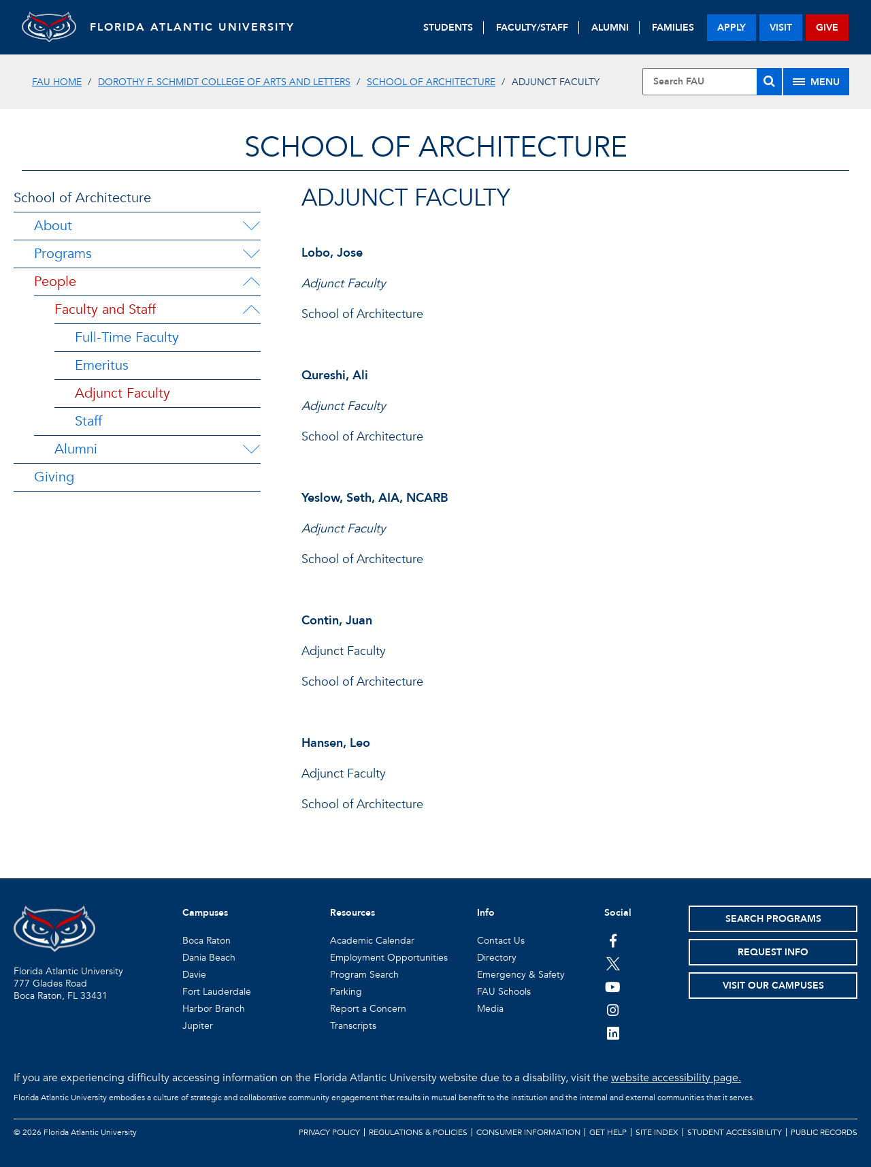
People (55, 281)
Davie (194, 974)
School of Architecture (431, 82)
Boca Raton (206, 940)
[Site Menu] (816, 81)
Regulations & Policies (418, 1132)
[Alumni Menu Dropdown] (251, 449)
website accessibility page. (676, 1077)
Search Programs (773, 918)
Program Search (364, 974)
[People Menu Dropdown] (251, 281)
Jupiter (197, 1025)
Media (490, 1008)
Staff (88, 421)
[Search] (769, 81)
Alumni (75, 449)
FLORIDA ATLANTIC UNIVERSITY (192, 27)
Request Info (773, 952)
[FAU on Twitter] (612, 963)
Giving (54, 477)
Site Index (657, 1132)
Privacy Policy (329, 1132)
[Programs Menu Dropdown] (251, 254)
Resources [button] (352, 912)
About (53, 226)
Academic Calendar (372, 940)
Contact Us (501, 940)
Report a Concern (368, 1008)
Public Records (824, 1132)
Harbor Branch (213, 1008)
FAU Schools (504, 991)
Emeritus (102, 365)
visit (781, 27)
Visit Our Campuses (773, 985)
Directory (496, 957)
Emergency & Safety (521, 974)
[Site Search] (712, 81)
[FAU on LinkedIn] (612, 1033)
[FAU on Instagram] (612, 1010)
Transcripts (353, 1025)
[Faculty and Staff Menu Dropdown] (251, 309)
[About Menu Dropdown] (251, 226)
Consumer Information (528, 1132)
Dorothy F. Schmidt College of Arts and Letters (224, 82)
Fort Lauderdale (216, 991)
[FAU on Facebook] (612, 940)
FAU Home (57, 82)
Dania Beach (208, 957)
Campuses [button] (205, 912)
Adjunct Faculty (122, 393)
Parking (346, 991)
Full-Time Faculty (127, 337)
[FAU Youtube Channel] (612, 986)
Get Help (608, 1132)
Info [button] (486, 912)
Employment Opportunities (389, 957)
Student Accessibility (734, 1132)
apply (731, 27)
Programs (63, 253)
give (827, 27)
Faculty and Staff (105, 309)
